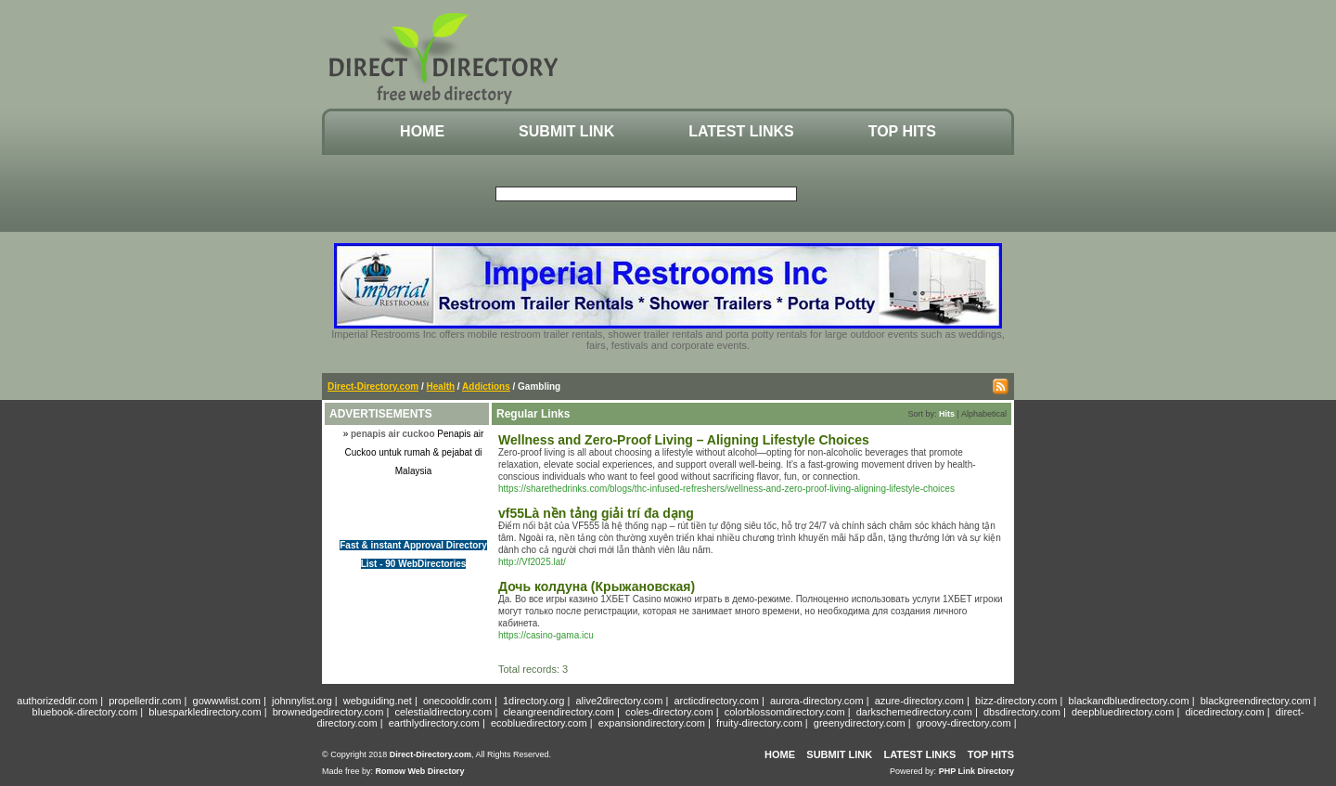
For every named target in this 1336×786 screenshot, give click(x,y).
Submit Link (566, 131)
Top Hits (902, 131)
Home (422, 131)
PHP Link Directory (976, 771)
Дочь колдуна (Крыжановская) (596, 586)
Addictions (486, 386)
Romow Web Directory (420, 771)
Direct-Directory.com (373, 386)
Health (441, 386)
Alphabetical (984, 414)
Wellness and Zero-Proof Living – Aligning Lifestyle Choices (683, 439)
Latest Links (740, 131)
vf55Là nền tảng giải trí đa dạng (596, 513)
